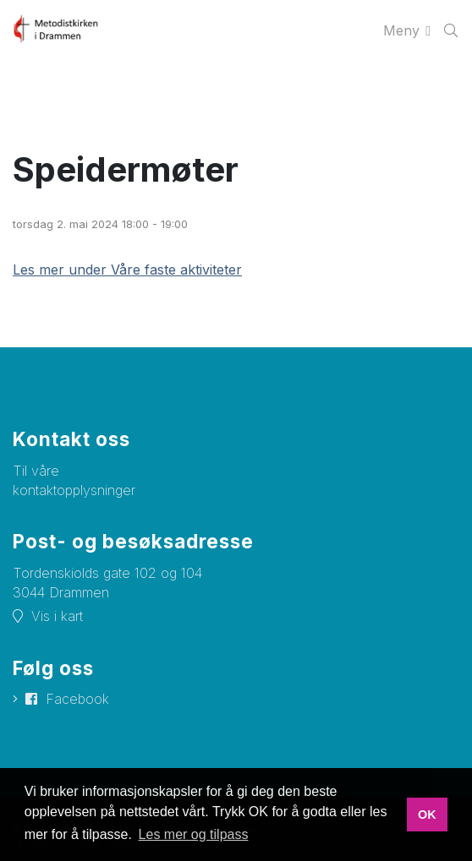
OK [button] (427, 814)
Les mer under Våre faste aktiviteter (127, 269)
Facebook (77, 698)
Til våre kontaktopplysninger (74, 480)
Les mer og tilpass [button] (194, 834)
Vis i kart (57, 616)
